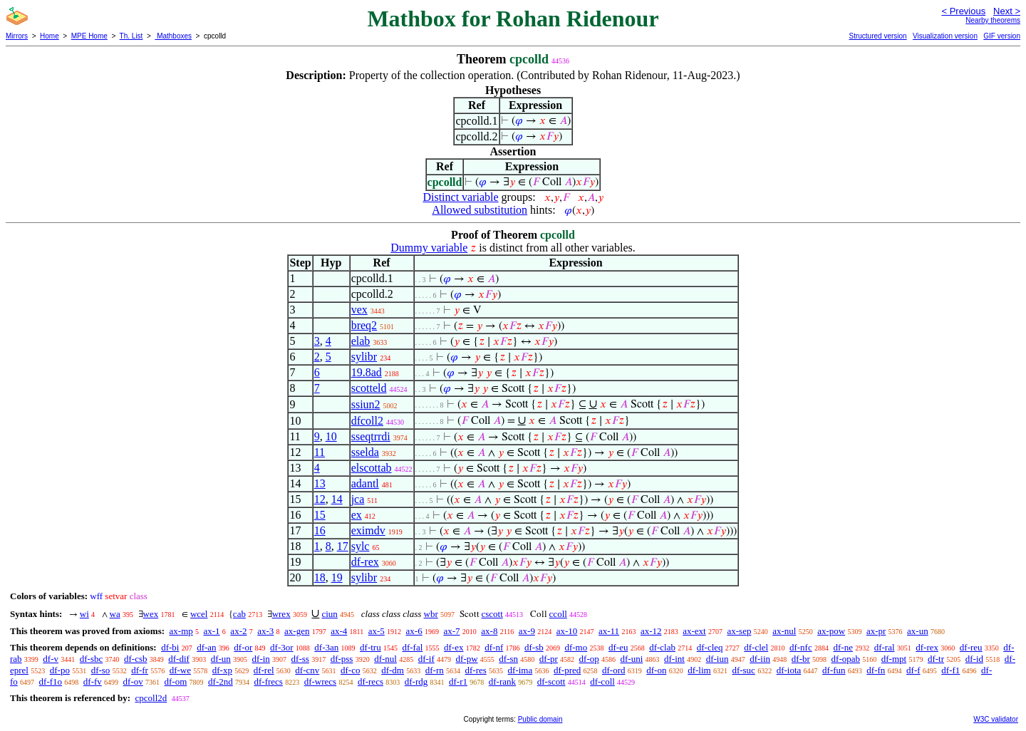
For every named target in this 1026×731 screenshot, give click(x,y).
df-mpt (893, 658)
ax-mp (181, 631)
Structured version (877, 36)
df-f (913, 670)
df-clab (662, 647)
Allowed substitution (479, 210)
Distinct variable (460, 197)
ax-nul (784, 631)
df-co (350, 670)
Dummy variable (428, 248)
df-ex (453, 647)
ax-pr (876, 631)
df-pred (567, 670)
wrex (281, 613)
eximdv (368, 530)
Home (49, 36)
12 (320, 499)
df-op (589, 658)
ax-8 (489, 631)
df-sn (508, 658)
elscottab (371, 468)
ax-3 (265, 631)
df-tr (936, 658)
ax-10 (567, 631)
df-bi (170, 647)
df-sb (534, 647)
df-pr (548, 658)
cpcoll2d (151, 698)
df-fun (834, 670)
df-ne (842, 647)
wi (84, 613)
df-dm (392, 670)
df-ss (300, 658)
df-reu (971, 647)
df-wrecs (320, 681)
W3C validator (995, 719)
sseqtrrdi (370, 436)
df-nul (385, 658)
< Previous (963, 11)
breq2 (364, 325)
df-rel (264, 670)
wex (151, 613)
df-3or (282, 647)
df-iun (717, 658)
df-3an (326, 647)
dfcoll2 (367, 421)
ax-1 (212, 631)
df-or (243, 647)
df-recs (370, 681)
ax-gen (296, 631)
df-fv (92, 681)
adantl (365, 483)
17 (342, 546)
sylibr (364, 357)
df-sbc (91, 658)
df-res (475, 670)
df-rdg (416, 681)
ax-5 (376, 631)
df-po (60, 670)
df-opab (845, 658)
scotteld (369, 388)
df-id (974, 658)
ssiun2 (365, 404)
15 (320, 515)
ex (356, 515)
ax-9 (527, 631)
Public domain (540, 719)
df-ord (614, 670)
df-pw (467, 658)
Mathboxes (173, 36)
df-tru (370, 647)
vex (359, 310)
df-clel (756, 647)
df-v (50, 658)
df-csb (135, 658)
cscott (492, 613)
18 (320, 577)
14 (337, 499)
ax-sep (739, 631)
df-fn (875, 670)
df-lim (699, 670)
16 (320, 530)
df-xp (222, 670)
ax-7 (451, 631)
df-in (261, 658)
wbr (431, 613)
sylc (360, 546)
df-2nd (220, 681)
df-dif (179, 658)
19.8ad (366, 372)
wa (115, 613)
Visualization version (945, 36)
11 (319, 452)
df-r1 (458, 681)
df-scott (551, 681)
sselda (365, 452)
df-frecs (268, 681)
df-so (100, 670)
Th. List (131, 36)
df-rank (502, 681)
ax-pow (831, 631)
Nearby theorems (992, 20)
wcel (199, 613)
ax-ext (694, 631)
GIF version (1001, 36)
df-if (426, 658)
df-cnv (307, 670)
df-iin (760, 658)
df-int (674, 658)
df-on (656, 670)
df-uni (631, 658)
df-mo (575, 647)
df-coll (602, 681)
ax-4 (339, 631)
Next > (1006, 11)
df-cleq (710, 647)
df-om (176, 681)
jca (358, 499)
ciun (329, 613)
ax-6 (414, 631)
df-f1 (950, 670)
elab (360, 341)
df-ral (884, 647)
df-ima (520, 670)
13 (320, 483)
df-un (221, 658)
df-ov (133, 681)
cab (239, 613)
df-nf (493, 647)
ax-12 (651, 631)
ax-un (917, 631)
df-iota (789, 670)
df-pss (342, 658)
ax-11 (608, 631)
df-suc (743, 670)
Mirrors (17, 36)
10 (331, 436)
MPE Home (89, 36)
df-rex (365, 562)
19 (337, 577)
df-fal (412, 647)
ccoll (558, 613)
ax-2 (238, 631)
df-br (801, 658)
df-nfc (800, 647)
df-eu (618, 647)
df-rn (434, 670)
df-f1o (51, 681)
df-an (206, 647)
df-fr (139, 670)
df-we (180, 670)
